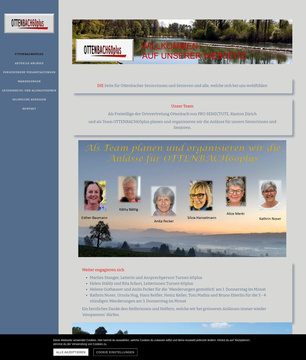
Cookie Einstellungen (115, 352)
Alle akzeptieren (71, 352)
